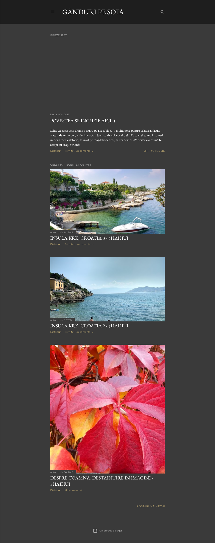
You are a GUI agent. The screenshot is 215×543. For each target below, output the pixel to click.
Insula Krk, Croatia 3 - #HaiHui (89, 238)
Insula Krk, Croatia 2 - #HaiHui (89, 326)
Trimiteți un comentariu (79, 150)
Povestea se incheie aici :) (82, 121)
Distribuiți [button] (56, 150)
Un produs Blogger (107, 530)
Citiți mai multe (154, 150)
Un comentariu (74, 490)
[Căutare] (162, 11)
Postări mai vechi (151, 506)
